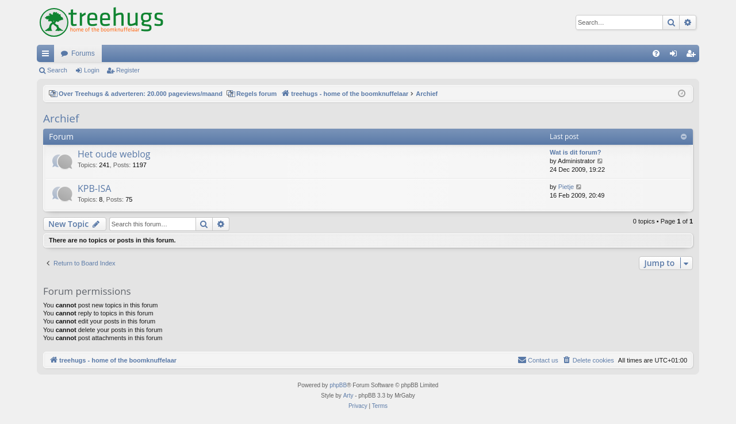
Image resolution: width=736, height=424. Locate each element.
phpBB (338, 385)
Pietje (566, 186)
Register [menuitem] (693, 55)
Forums (83, 53)
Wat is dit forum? (575, 152)
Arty (348, 395)
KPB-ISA (94, 188)
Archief (61, 118)
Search (57, 70)
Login (91, 70)
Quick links (47, 55)
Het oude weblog (114, 154)
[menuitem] (656, 53)
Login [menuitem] (676, 55)
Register (128, 70)
